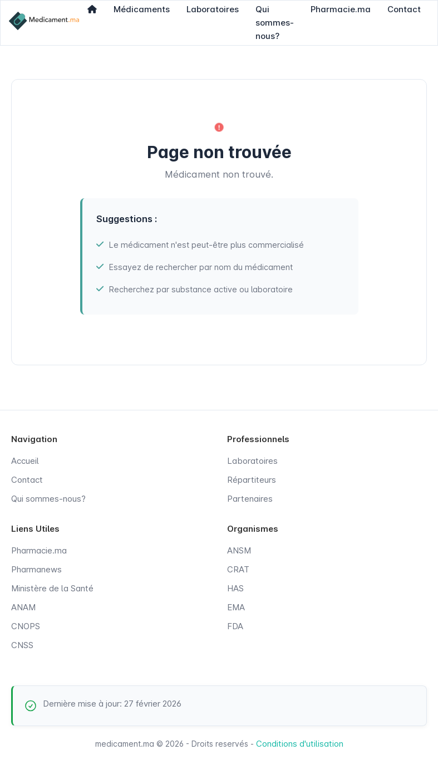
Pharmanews (36, 569)
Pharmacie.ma (39, 550)
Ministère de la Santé (52, 588)
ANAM (23, 607)
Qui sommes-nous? (48, 498)
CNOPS (25, 626)
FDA (235, 626)
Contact (27, 479)
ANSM (239, 550)
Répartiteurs (251, 479)
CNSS (22, 645)
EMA (236, 607)
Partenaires (250, 498)
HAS (235, 588)
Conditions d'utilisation (299, 743)
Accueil (25, 460)
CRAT (238, 569)
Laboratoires (252, 460)
